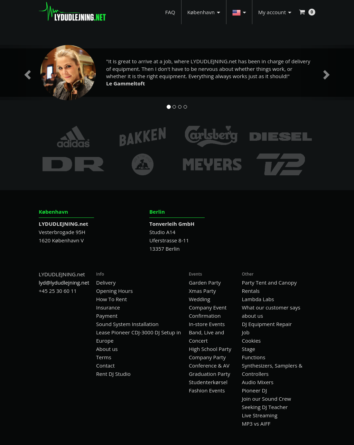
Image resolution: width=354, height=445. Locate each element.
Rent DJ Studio (113, 373)
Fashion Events (207, 390)
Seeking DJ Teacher (265, 407)
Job (245, 332)
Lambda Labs (258, 299)
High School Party (210, 348)
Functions (253, 357)
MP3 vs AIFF (256, 423)
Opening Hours (114, 290)
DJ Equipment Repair (266, 324)
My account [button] (274, 12)
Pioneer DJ (254, 390)
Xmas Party (202, 290)
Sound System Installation (127, 324)
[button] (239, 12)
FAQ (170, 12)
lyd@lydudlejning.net (64, 282)
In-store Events (207, 324)
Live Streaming (259, 415)
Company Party (207, 357)
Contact (105, 365)
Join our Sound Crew (266, 398)
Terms (103, 357)
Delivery (105, 282)
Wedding (199, 299)
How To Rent (111, 299)
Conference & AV (209, 365)
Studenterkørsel (208, 382)
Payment (107, 315)
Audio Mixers (257, 382)
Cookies (251, 340)
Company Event (207, 307)
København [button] (203, 12)
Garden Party (205, 282)
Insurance (108, 307)
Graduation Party (209, 373)
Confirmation (205, 315)
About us (107, 348)
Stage (248, 348)
